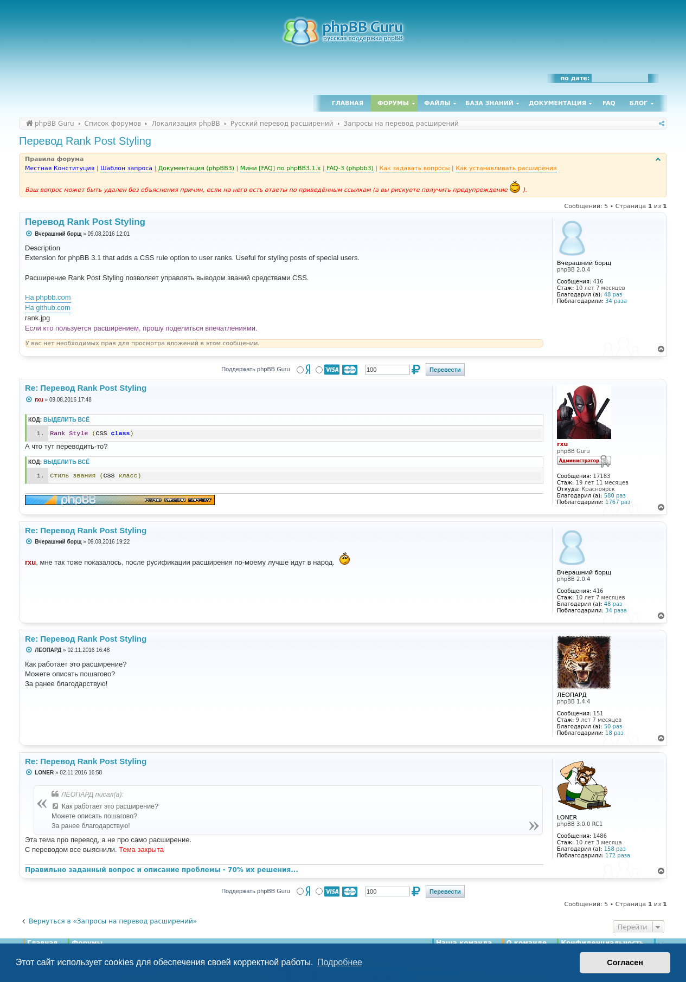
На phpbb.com (48, 297)
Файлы (437, 103)
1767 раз (617, 502)
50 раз (613, 726)
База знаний (489, 103)
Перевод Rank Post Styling (85, 141)
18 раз (614, 733)
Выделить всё (66, 420)
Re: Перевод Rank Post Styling (85, 387)
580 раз (615, 496)
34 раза (616, 301)
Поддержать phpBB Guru (255, 369)
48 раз (613, 295)
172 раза (617, 855)
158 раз (615, 849)
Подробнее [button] (339, 962)
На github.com (47, 307)
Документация (557, 103)
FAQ (609, 103)
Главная (347, 103)
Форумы (393, 103)
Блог (638, 103)
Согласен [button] (625, 962)
